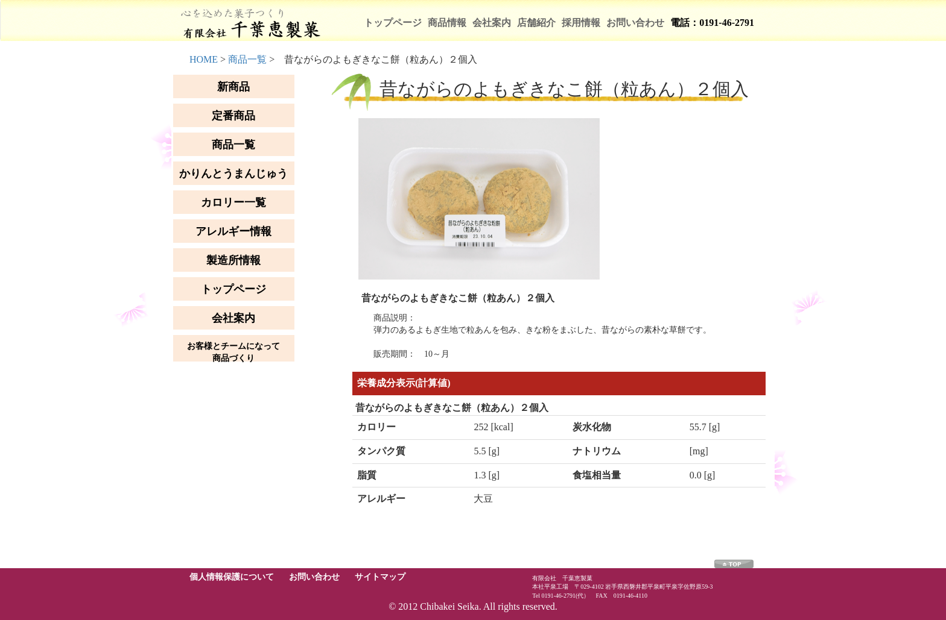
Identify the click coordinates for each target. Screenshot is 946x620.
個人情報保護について (231, 576)
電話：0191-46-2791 (712, 22)
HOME (203, 59)
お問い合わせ (635, 22)
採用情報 (581, 22)
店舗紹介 (536, 22)
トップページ (393, 22)
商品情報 (447, 22)
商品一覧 (247, 59)
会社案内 (491, 22)
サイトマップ (380, 576)
